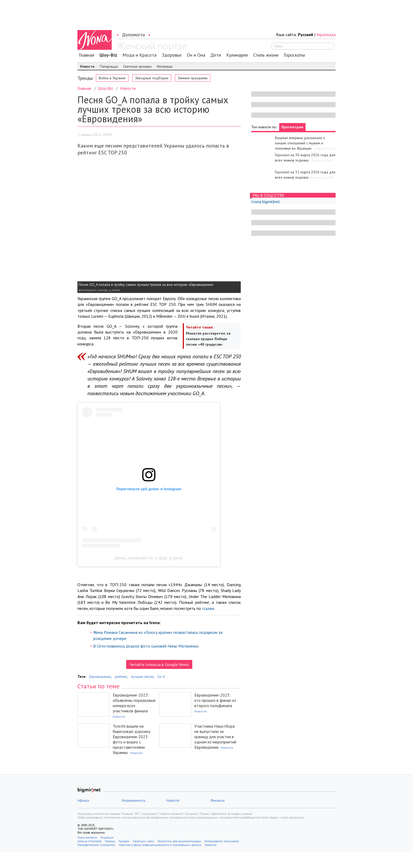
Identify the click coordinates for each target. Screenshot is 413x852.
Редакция (107, 837)
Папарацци (109, 66)
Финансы (217, 800)
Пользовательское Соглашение (96, 845)
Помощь (110, 841)
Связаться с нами (143, 841)
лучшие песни (142, 676)
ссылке (208, 608)
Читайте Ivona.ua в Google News (159, 664)
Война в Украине (112, 78)
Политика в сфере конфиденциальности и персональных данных (160, 845)
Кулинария (237, 55)
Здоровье (171, 55)
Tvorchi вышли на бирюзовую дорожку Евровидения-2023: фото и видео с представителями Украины (131, 739)
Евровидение (100, 676)
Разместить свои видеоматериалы (179, 841)
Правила (124, 841)
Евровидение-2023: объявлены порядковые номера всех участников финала (134, 702)
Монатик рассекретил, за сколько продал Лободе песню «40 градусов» (208, 339)
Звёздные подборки (151, 78)
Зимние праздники (193, 78)
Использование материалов (221, 841)
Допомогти (133, 35)
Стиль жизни (265, 55)
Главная (86, 55)
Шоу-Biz (108, 55)
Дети (215, 55)
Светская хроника (137, 66)
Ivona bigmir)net (265, 201)
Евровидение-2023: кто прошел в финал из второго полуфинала (215, 700)
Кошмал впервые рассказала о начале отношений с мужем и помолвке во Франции (300, 143)
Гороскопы (294, 55)
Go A (161, 676)
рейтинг (121, 676)
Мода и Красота (139, 55)
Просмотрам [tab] (292, 127)
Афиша (83, 800)
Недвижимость (133, 800)
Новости (87, 66)
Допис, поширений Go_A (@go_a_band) (149, 558)
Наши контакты (87, 837)
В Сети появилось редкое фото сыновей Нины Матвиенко (146, 646)
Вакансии (211, 845)
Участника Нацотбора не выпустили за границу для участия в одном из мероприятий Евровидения (215, 736)
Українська (326, 34)
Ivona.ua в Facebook (89, 841)
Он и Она (196, 55)
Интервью (165, 66)
